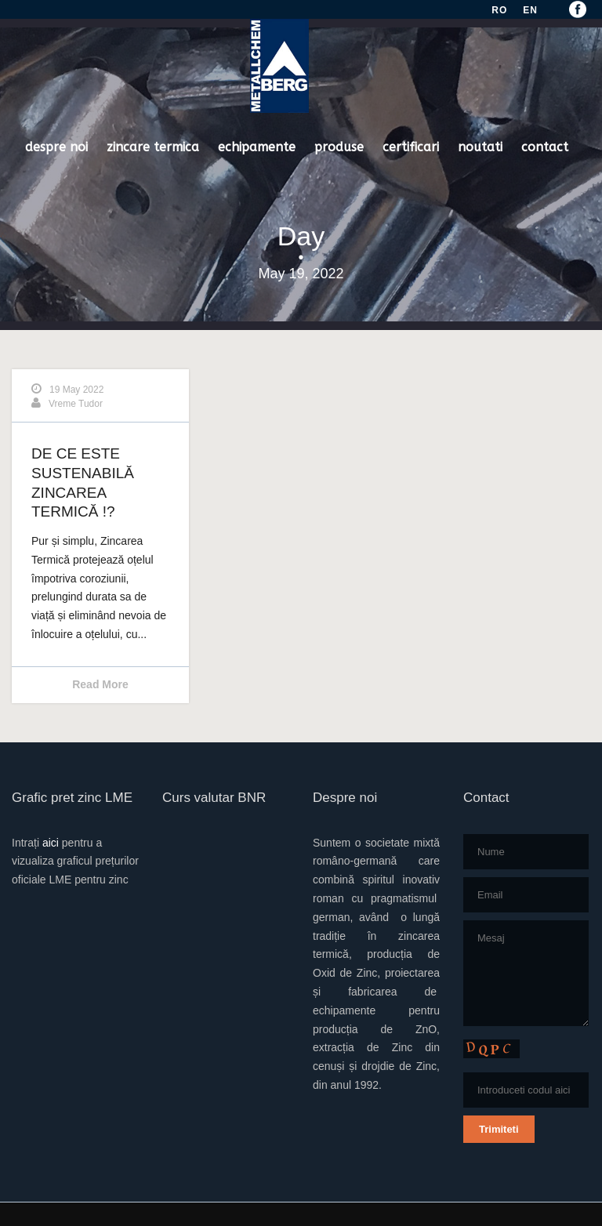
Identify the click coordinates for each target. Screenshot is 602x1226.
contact (544, 147)
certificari (411, 147)
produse (339, 147)
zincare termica (153, 147)
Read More (100, 684)
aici (50, 842)
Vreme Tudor (76, 403)
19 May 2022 (76, 389)
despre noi (56, 147)
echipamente (257, 147)
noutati (480, 147)
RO (499, 10)
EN (530, 10)
